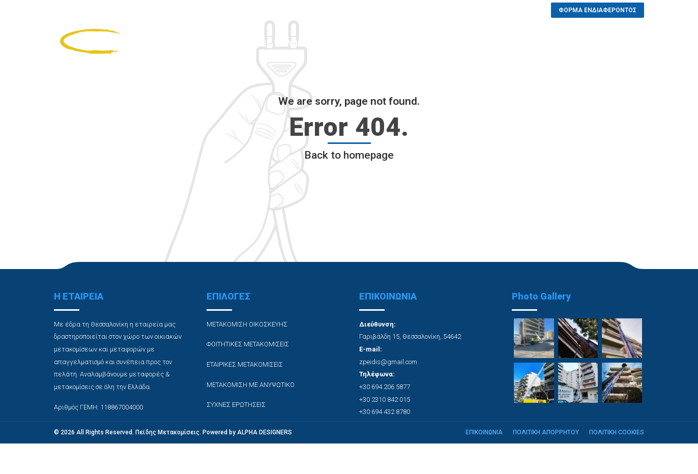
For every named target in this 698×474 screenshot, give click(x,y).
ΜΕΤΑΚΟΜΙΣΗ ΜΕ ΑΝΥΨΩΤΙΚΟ (251, 385)
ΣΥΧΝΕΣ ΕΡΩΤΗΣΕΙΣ (447, 44)
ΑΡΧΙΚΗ (207, 44)
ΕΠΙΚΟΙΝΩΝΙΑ (518, 44)
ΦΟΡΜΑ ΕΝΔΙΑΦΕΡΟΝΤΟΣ (600, 44)
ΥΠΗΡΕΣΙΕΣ (307, 44)
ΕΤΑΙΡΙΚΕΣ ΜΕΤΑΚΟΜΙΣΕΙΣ (245, 364)
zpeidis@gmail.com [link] (388, 362)
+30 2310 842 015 (384, 399)
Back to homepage (349, 155)
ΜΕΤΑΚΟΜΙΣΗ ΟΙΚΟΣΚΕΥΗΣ (247, 324)
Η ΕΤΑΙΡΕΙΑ (254, 44)
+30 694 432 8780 (384, 412)
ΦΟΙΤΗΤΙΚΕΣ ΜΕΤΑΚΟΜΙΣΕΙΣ (248, 344)
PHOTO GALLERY (370, 44)
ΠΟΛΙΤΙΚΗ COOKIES (616, 432)
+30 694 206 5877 (384, 387)
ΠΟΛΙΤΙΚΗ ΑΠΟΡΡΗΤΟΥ (546, 432)
